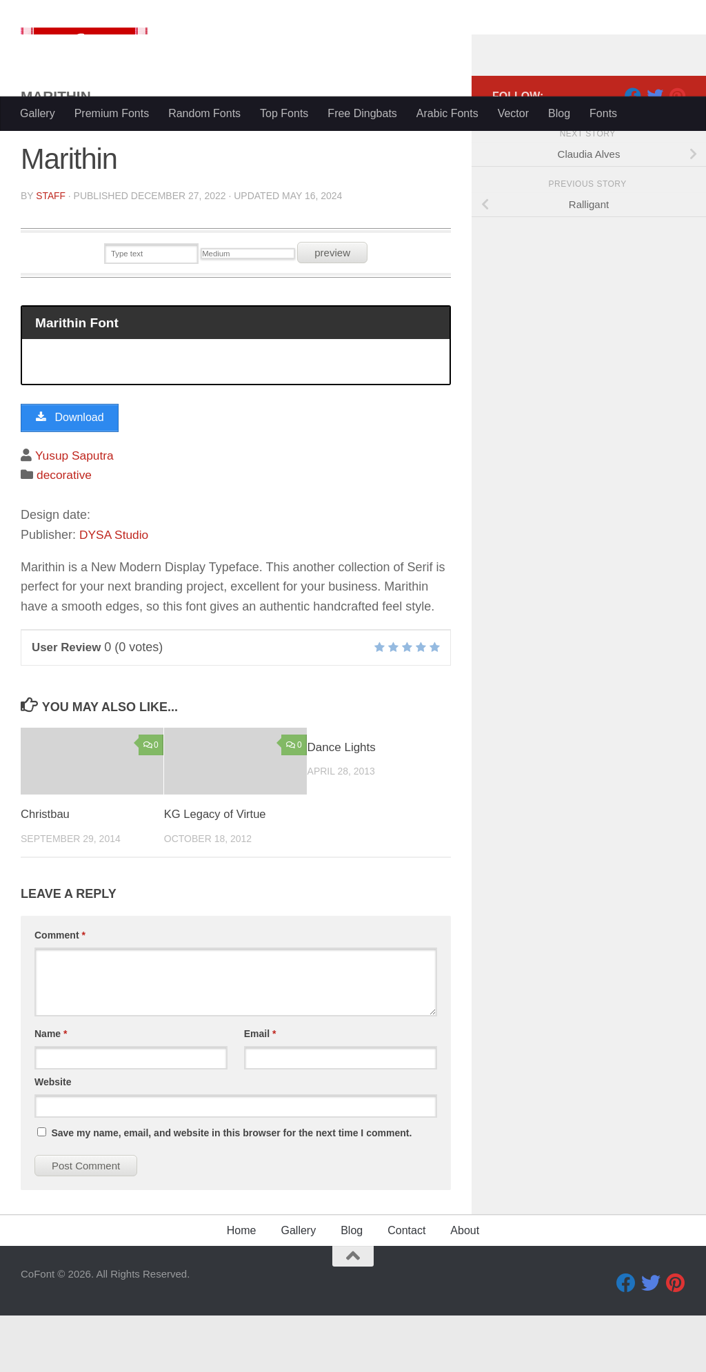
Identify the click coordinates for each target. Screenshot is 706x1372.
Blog (559, 113)
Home (241, 1287)
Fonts (603, 113)
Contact (406, 1287)
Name (50, 1090)
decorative (65, 532)
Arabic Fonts (447, 113)
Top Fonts (284, 113)
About (464, 1287)
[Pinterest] (677, 151)
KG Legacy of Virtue (216, 870)
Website (52, 1138)
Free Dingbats (362, 113)
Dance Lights (341, 803)
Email (260, 1090)
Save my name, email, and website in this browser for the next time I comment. (231, 1189)
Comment (59, 991)
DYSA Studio (115, 591)
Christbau (46, 870)
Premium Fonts (111, 113)
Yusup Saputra (76, 512)
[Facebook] (633, 151)
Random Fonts (204, 113)
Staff (50, 250)
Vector (513, 113)
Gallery (37, 113)
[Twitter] (655, 151)
